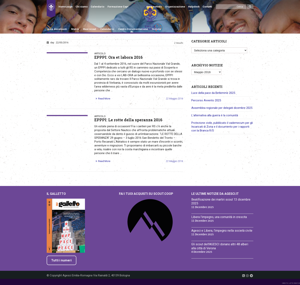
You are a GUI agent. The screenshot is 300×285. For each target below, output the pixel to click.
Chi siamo (82, 6)
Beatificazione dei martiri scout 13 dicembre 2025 (220, 201)
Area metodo (154, 6)
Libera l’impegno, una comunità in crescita (219, 217)
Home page (66, 6)
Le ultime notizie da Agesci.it (215, 194)
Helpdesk (194, 6)
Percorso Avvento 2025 (206, 100)
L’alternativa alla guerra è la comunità (214, 115)
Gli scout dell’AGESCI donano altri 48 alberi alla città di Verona (219, 246)
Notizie (156, 29)
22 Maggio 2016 (174, 98)
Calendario (97, 6)
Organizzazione (175, 6)
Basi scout (89, 29)
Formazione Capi (118, 6)
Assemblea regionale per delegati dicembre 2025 (221, 108)
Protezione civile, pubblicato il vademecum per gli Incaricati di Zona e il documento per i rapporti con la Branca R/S (222, 126)
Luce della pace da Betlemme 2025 (213, 93)
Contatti (207, 6)
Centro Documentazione (133, 29)
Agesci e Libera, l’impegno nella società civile (221, 230)
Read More (104, 98)
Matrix (75, 29)
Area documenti (57, 29)
